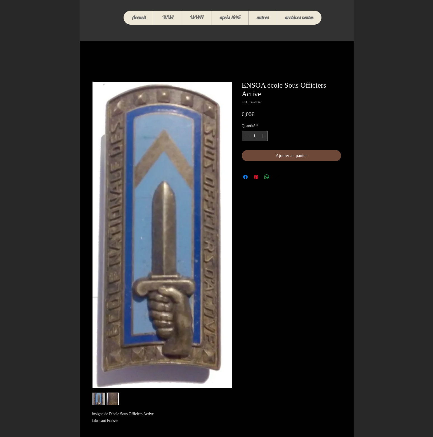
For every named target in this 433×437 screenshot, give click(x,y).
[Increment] (263, 136)
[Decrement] (246, 136)
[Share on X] (277, 177)
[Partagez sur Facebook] (245, 177)
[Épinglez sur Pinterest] (256, 177)
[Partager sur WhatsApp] (266, 177)
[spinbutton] (255, 136)
